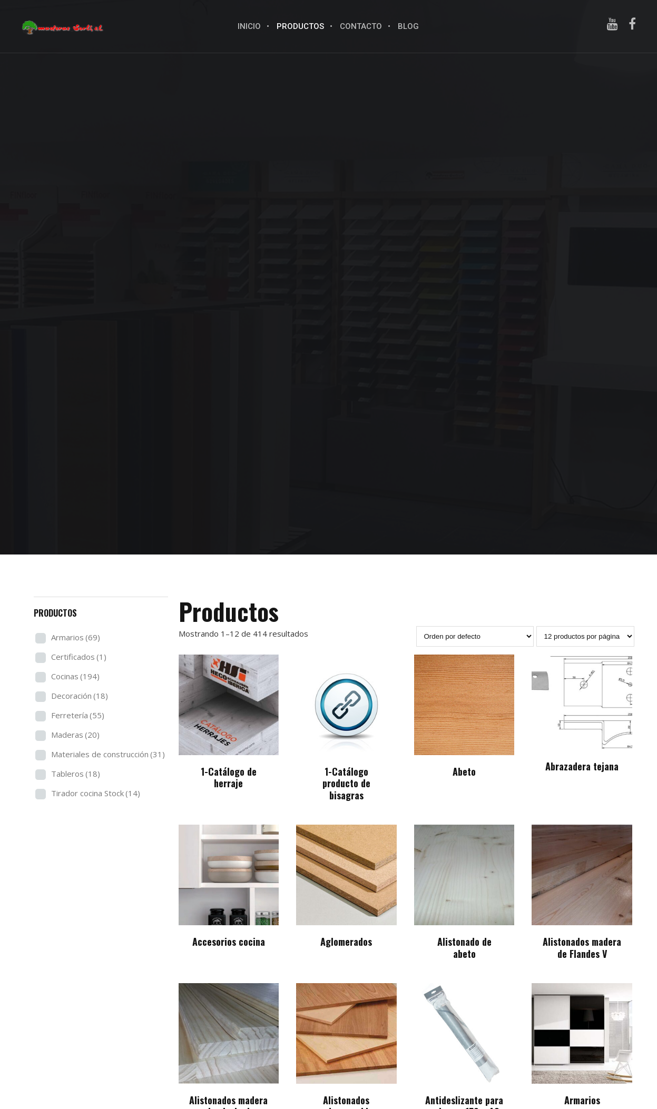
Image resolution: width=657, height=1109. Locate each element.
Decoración (79, 695)
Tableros (75, 773)
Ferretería (77, 715)
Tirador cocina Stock (95, 793)
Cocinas (75, 676)
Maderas (75, 734)
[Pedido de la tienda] (475, 636)
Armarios (75, 637)
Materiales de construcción (108, 754)
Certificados (78, 656)
